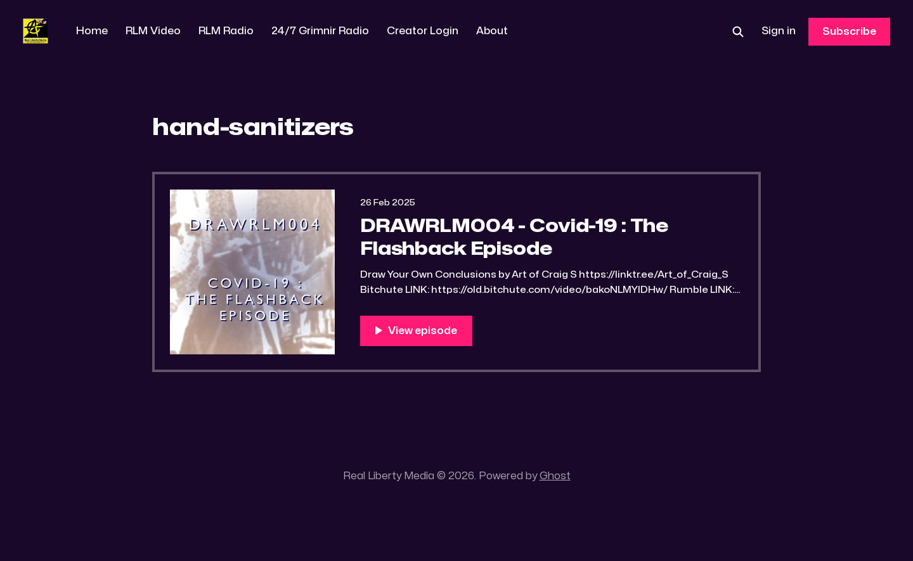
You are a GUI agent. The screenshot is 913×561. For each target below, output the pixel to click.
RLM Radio (226, 31)
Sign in (778, 31)
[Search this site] (738, 31)
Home (92, 31)
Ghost (555, 476)
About (492, 31)
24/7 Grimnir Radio (320, 31)
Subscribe (849, 32)
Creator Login (422, 31)
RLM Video (153, 31)
